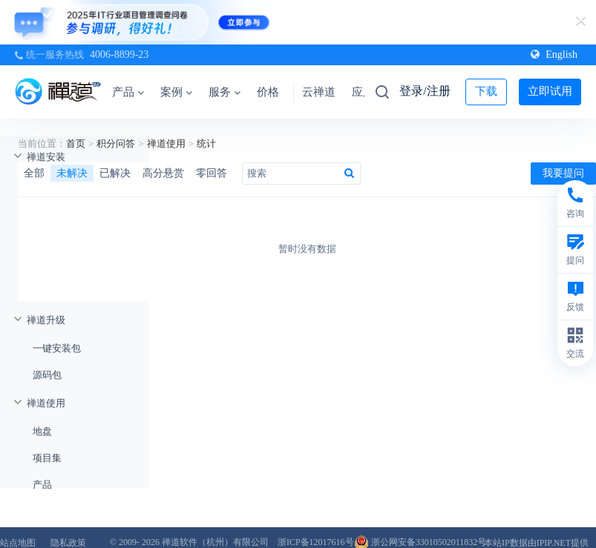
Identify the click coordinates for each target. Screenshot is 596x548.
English (554, 54)
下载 (486, 91)
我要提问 (563, 173)
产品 (128, 92)
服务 (224, 92)
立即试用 (550, 91)
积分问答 (115, 143)
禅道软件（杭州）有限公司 (215, 542)
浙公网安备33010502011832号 (420, 542)
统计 (206, 143)
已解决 (115, 173)
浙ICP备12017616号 (316, 542)
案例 (176, 92)
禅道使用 (166, 143)
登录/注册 (424, 91)
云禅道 (318, 92)
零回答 (211, 173)
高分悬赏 (163, 173)
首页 (75, 143)
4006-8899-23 (119, 54)
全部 (34, 173)
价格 (268, 92)
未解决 (72, 173)
